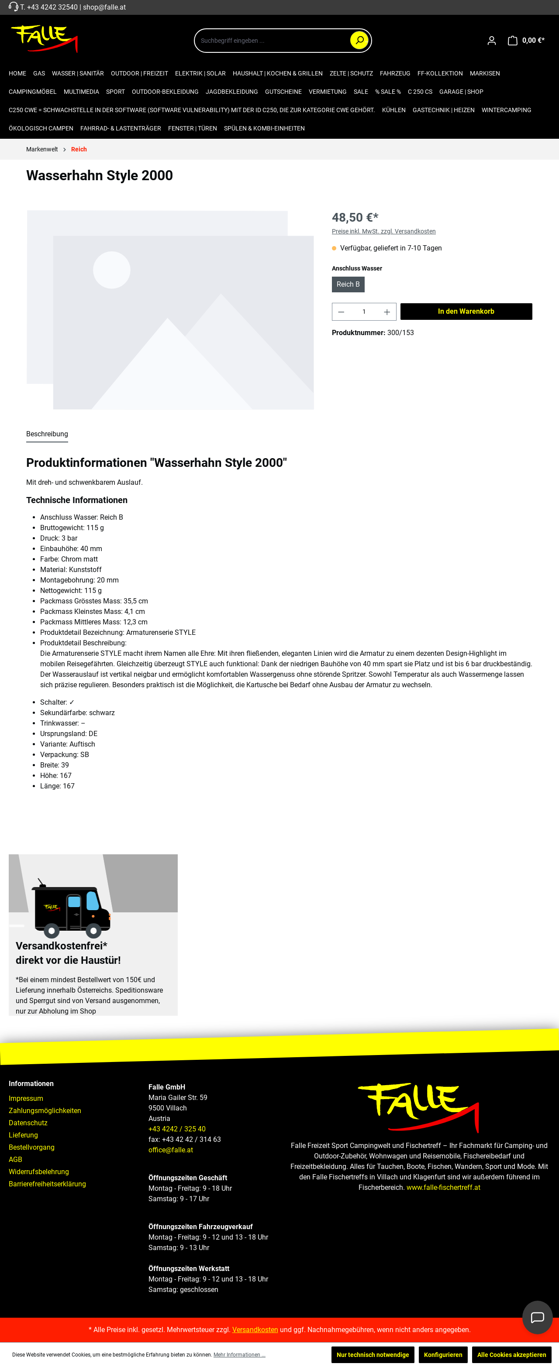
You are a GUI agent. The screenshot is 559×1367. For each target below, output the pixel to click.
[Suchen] (359, 40)
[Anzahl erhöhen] (387, 312)
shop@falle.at (104, 7)
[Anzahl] (364, 312)
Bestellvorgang (32, 1147)
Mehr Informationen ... (240, 1355)
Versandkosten (255, 1330)
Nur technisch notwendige (373, 1354)
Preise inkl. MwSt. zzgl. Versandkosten (384, 231)
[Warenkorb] (526, 40)
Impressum (26, 1098)
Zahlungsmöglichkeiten (45, 1111)
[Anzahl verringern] (341, 312)
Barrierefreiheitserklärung (47, 1184)
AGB (15, 1159)
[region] (170, 310)
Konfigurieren (443, 1354)
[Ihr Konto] (491, 40)
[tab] (47, 434)
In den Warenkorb (466, 311)
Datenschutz (28, 1123)
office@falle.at (170, 1150)
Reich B (348, 284)
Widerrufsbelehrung (39, 1172)
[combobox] (283, 40)
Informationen (31, 1083)
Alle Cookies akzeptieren (511, 1354)
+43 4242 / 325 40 (177, 1129)
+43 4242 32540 (52, 7)
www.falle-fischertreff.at (443, 1187)
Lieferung (23, 1135)
